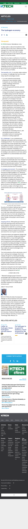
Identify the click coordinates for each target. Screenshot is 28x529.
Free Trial (10, 3)
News (12, 420)
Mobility (9, 449)
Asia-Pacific (17, 442)
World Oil (24, 469)
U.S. (16, 459)
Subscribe (17, 3)
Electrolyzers (10, 443)
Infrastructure (10, 442)
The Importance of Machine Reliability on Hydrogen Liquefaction (13, 400)
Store (23, 433)
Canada (16, 443)
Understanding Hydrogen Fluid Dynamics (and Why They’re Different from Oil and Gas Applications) (13, 386)
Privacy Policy (6, 485)
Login (4, 3)
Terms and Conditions (8, 482)
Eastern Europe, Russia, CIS (17, 451)
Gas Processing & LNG (24, 447)
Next (26, 334)
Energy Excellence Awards (3, 442)
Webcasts (24, 430)
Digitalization (10, 452)
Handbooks (17, 427)
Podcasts (24, 428)
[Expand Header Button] (26, 6)
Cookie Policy (6, 488)
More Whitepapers (7, 402)
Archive (3, 19)
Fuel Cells (10, 445)
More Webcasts (6, 389)
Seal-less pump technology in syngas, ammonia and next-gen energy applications (13, 393)
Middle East (17, 457)
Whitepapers (24, 432)
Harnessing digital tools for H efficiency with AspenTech (13, 405)
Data (22, 420)
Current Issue (10, 19)
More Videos (5, 408)
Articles (7, 420)
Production (10, 440)
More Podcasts (6, 397)
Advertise (23, 3)
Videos (23, 427)
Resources (17, 420)
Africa (16, 440)
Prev (2, 334)
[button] (14, 495)
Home (2, 420)
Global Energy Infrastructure (17, 430)
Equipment (10, 450)
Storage (9, 447)
